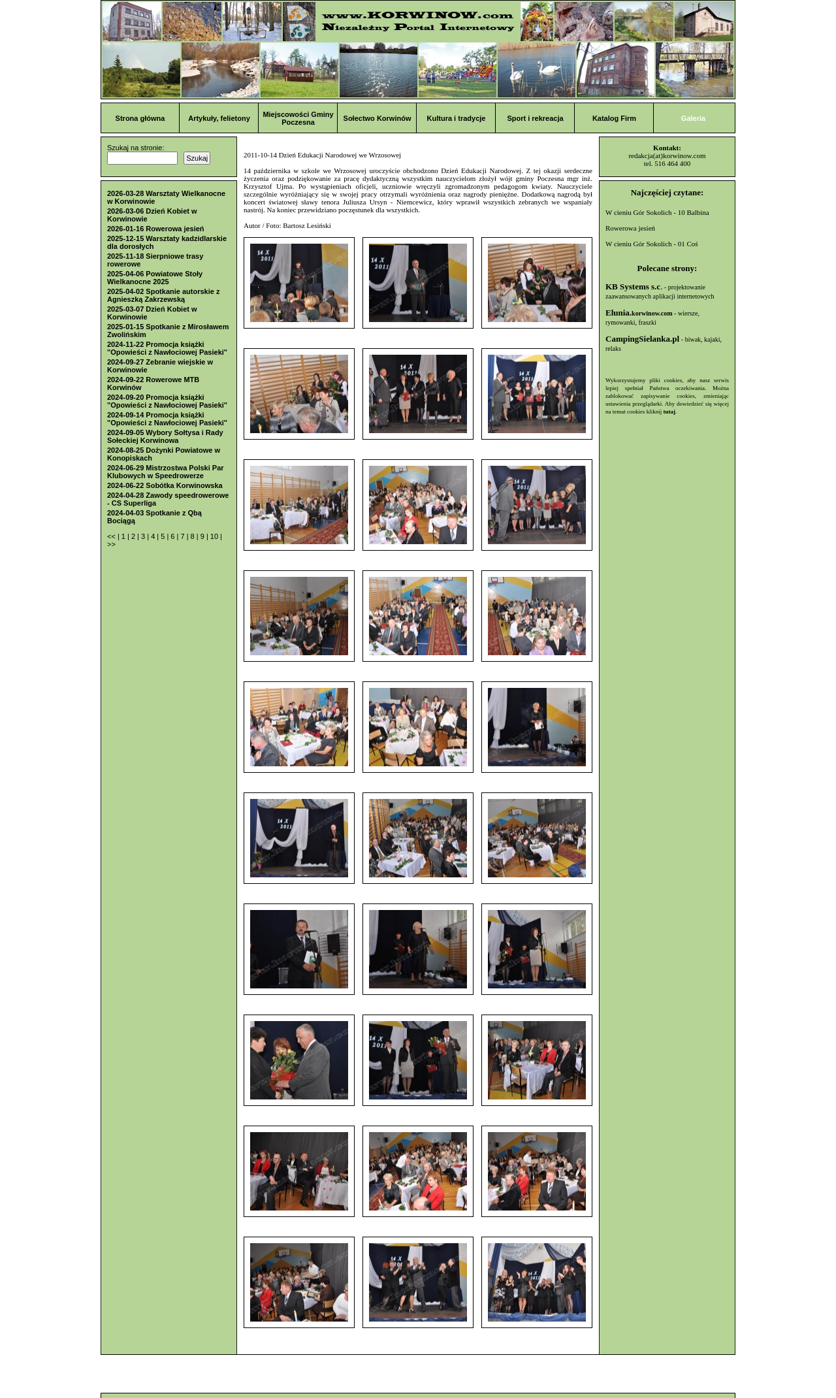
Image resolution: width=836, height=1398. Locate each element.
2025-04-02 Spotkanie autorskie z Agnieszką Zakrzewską (163, 295)
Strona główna (140, 118)
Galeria (693, 118)
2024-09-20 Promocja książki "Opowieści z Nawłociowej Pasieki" (167, 401)
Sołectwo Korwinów (377, 118)
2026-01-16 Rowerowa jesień (155, 229)
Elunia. (639, 312)
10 (215, 536)
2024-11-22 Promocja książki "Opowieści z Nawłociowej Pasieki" (167, 348)
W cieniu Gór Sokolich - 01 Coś (651, 244)
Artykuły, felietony (219, 118)
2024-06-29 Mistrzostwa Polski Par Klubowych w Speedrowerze (165, 472)
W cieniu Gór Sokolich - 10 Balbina (657, 212)
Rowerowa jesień (630, 228)
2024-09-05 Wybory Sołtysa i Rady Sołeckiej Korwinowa (165, 436)
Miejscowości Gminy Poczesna (298, 118)
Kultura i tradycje (456, 118)
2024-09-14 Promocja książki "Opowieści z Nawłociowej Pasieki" (167, 419)
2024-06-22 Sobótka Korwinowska (165, 485)
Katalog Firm (614, 118)
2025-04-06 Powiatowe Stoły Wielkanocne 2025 (154, 277)
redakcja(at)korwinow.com (666, 155)
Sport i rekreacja (535, 118)
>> (111, 544)
